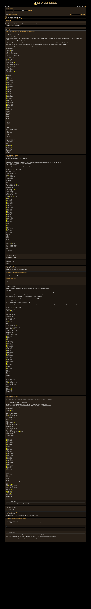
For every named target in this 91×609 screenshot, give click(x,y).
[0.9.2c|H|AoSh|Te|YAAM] (14, 317)
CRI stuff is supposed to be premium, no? (19, 292)
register (11, 8)
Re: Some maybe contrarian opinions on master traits (18, 579)
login (8, 8)
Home (6, 17)
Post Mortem (8, 31)
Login (17, 17)
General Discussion (9, 286)
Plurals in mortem (13, 309)
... (10, 29)
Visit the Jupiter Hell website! (12, 14)
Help (9, 17)
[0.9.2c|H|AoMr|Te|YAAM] (14, 442)
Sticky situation (15, 286)
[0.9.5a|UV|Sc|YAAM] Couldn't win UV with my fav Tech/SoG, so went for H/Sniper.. (23, 31)
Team (15, 17)
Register (20, 17)
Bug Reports (8, 309)
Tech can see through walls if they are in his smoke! (18, 567)
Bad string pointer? (14, 573)
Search (11, 17)
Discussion (8, 579)
